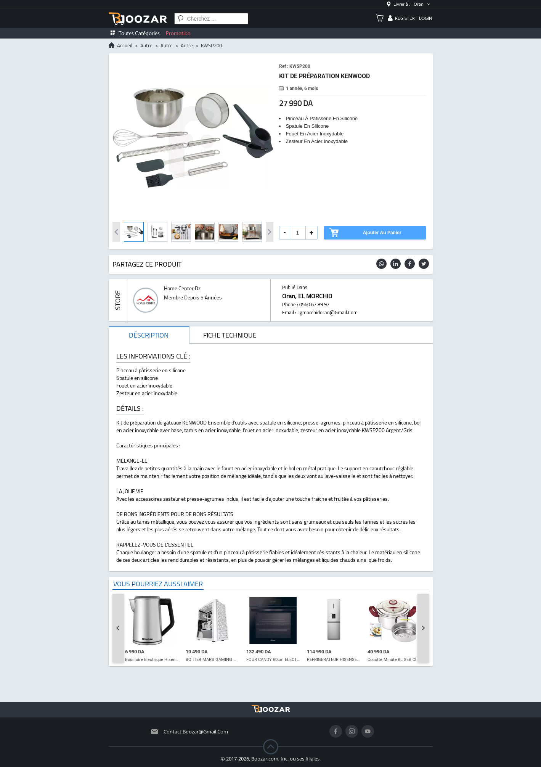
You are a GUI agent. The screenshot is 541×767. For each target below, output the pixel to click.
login (425, 18)
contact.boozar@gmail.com (196, 731)
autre (146, 45)
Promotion (178, 33)
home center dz (182, 288)
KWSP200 (211, 45)
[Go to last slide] (118, 628)
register (405, 18)
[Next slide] (423, 628)
